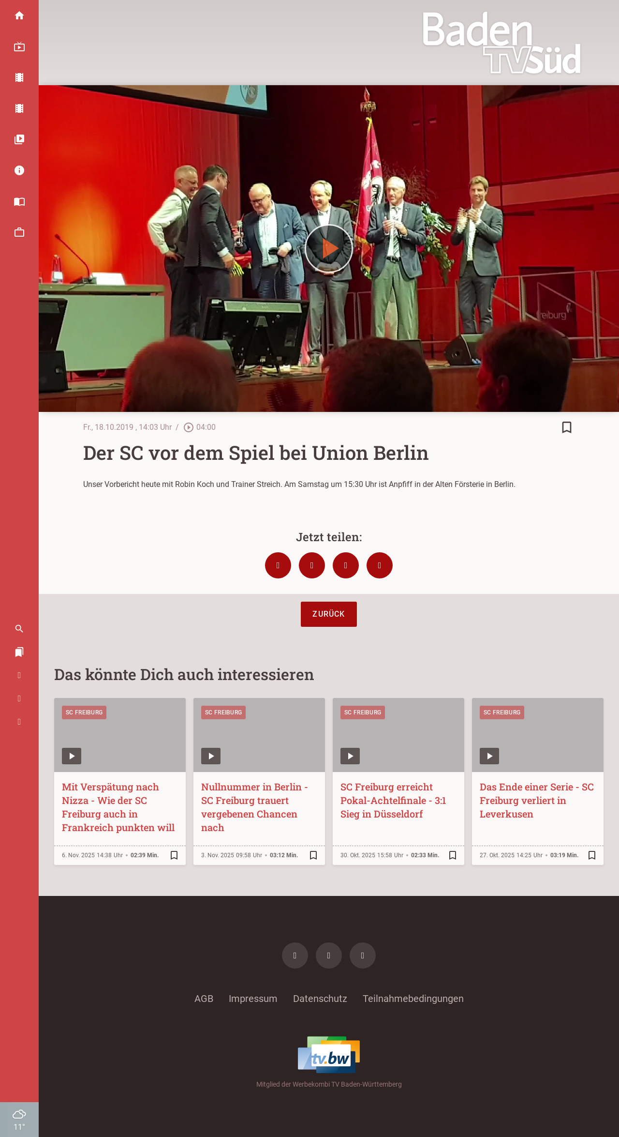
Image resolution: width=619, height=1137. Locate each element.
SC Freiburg (84, 712)
